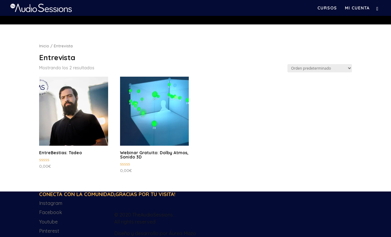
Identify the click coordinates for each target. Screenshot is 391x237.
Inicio (44, 45)
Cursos (327, 8)
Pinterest (49, 231)
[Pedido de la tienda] (319, 68)
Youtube (48, 222)
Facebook (50, 212)
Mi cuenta (357, 8)
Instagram (50, 203)
